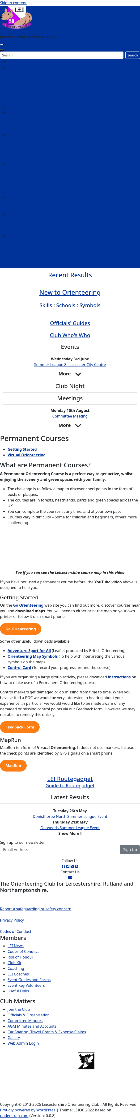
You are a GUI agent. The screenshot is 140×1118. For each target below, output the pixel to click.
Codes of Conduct (31, 225)
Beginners (16, 112)
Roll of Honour (20, 957)
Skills (45, 305)
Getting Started (22, 449)
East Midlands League (34, 89)
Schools (65, 305)
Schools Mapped (29, 191)
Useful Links (18, 991)
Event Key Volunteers (26, 985)
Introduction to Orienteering (40, 118)
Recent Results (70, 275)
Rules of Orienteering (34, 152)
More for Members (31, 264)
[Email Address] (60, 849)
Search (132, 55)
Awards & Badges (30, 180)
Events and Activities (33, 73)
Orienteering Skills (31, 146)
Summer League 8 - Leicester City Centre (70, 364)
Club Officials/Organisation (39, 253)
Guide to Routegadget (70, 785)
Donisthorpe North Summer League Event (70, 816)
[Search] (61, 55)
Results (14, 106)
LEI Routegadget (70, 779)
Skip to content (13, 2)
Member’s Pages (22, 236)
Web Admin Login (23, 1043)
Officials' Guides (70, 322)
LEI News (23, 259)
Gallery (14, 1037)
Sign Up (130, 849)
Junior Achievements (33, 174)
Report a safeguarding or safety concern (35, 908)
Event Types (25, 123)
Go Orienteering (28, 605)
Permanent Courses (25, 197)
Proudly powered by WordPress (27, 1110)
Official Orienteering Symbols (41, 157)
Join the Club (26, 129)
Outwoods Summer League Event (70, 827)
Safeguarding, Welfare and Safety (44, 219)
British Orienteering (32, 95)
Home (13, 61)
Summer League (29, 78)
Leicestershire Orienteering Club (28, 32)
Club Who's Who (70, 334)
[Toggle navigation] (2, 44)
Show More (68, 833)
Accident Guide (28, 231)
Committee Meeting (70, 416)
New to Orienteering (70, 292)
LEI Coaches (18, 974)
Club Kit (22, 248)
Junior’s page (26, 168)
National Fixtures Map (34, 101)
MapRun (22, 208)
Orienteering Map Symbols (33, 656)
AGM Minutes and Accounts (32, 1026)
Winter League (28, 84)
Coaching (16, 968)
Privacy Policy (12, 920)
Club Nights (25, 140)
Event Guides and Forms (29, 979)
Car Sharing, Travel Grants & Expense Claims (47, 1031)
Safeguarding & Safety (27, 214)
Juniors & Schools (23, 163)
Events (13, 67)
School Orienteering (33, 185)
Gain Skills (16, 135)
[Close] (2, 50)
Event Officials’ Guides (34, 242)
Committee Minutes (25, 1020)
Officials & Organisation (29, 1015)
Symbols (90, 305)
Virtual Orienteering (27, 455)
